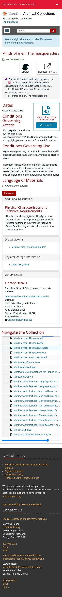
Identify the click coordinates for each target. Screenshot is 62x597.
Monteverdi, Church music (27, 362)
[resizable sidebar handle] (31, 440)
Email (5, 547)
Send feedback (10, 22)
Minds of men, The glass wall (28, 338)
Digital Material (14, 239)
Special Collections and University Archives (31, 79)
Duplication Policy (14, 474)
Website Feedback (31, 504)
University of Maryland (19, 4)
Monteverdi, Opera (23, 376)
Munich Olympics (22, 429)
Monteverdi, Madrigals (25, 367)
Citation (25, 68)
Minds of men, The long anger (29, 343)
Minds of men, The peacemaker (30, 352)
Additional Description (18, 199)
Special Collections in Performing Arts (21, 555)
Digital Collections (14, 471)
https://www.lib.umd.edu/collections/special (27, 296)
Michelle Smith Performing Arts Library (22, 567)
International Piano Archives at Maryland (23, 558)
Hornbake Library (11, 527)
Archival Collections (39, 13)
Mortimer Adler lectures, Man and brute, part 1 (37, 391)
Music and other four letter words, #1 (32, 434)
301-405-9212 (9, 544)
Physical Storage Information (22, 257)
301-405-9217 (9, 580)
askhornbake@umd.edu (20, 319)
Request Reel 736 (47, 68)
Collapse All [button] (9, 193)
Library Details (14, 274)
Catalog (9, 468)
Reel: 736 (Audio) (21, 264)
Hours (5, 550)
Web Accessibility (11, 504)
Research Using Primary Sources (22, 478)
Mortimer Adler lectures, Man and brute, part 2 (37, 396)
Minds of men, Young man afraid (30, 357)
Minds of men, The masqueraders (29, 247)
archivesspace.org (11, 496)
